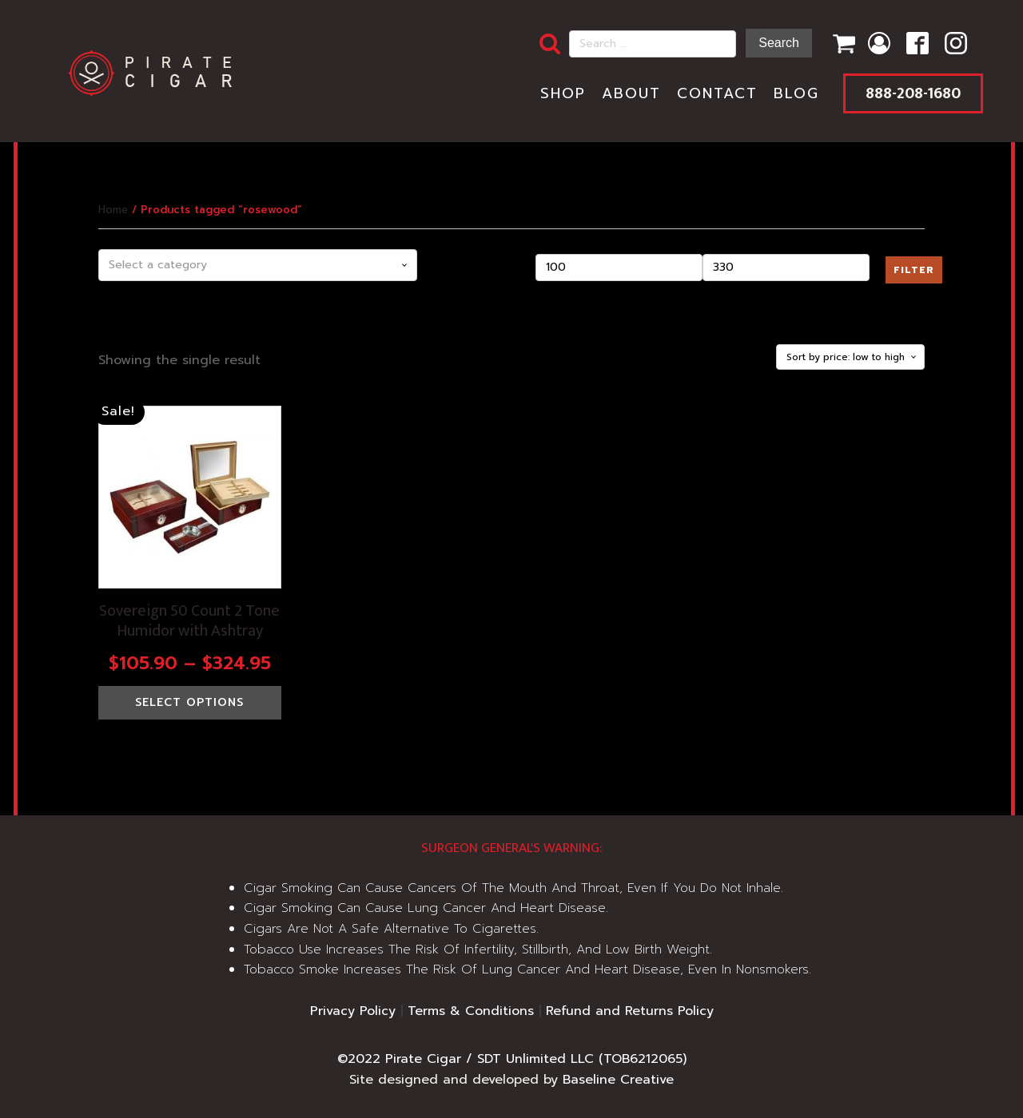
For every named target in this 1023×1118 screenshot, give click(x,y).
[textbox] (258, 265)
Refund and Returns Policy (630, 1011)
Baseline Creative (618, 1079)
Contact (717, 93)
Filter (914, 270)
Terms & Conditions (471, 1011)
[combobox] (257, 265)
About (631, 93)
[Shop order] (850, 357)
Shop (563, 93)
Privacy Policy (353, 1011)
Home (113, 209)
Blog (796, 93)
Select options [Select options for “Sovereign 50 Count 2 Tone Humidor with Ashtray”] (189, 702)
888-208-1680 (913, 93)
